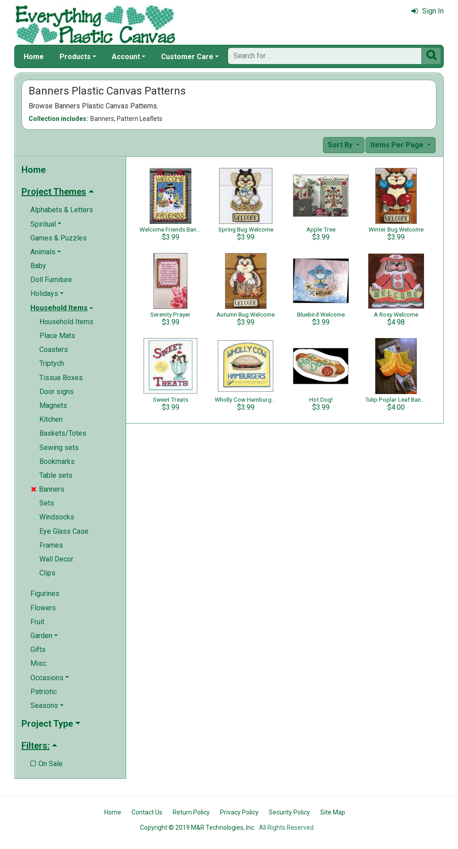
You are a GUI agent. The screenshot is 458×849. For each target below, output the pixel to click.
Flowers (43, 608)
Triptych (51, 363)
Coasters (53, 349)
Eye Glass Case (64, 531)
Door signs (56, 391)
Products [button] (75, 56)
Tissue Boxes (61, 377)
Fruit (37, 621)
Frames (51, 545)
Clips (47, 573)
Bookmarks (57, 461)
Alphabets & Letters (61, 210)
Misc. (38, 663)
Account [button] (126, 56)
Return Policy (191, 812)
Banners (47, 489)
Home (34, 56)
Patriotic (43, 691)
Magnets (53, 405)
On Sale (46, 763)
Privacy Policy (239, 812)
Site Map (332, 812)
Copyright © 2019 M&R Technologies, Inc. (197, 827)
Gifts (38, 649)
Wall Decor (56, 559)
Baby (38, 266)
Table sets (55, 475)
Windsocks (56, 517)
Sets (46, 503)
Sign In (427, 11)
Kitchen (51, 419)
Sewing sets (59, 447)
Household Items (66, 321)
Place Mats (57, 335)
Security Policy (289, 812)
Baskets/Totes (62, 433)
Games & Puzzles (58, 238)
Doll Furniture (51, 279)
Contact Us (146, 812)
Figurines (44, 593)
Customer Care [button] (187, 56)
